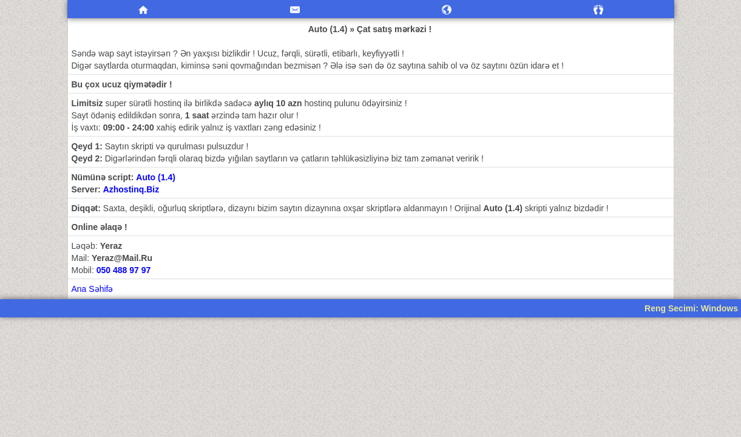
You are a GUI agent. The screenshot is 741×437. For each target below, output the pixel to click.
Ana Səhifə (92, 289)
